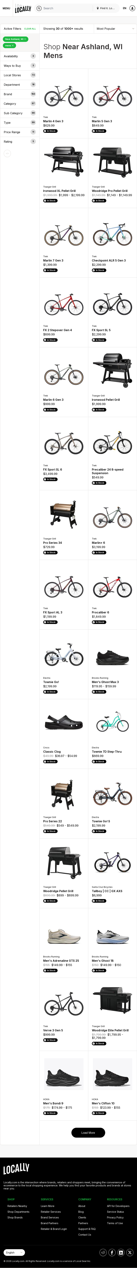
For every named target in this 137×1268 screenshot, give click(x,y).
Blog (81, 1211)
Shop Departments (18, 1211)
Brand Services (50, 1217)
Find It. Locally (107, 8)
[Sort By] (115, 28)
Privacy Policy (115, 1217)
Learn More (47, 1205)
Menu (6, 8)
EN (124, 8)
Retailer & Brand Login (54, 1228)
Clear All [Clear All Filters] (30, 28)
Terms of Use (115, 1223)
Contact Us (84, 1234)
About (81, 1205)
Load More (88, 1132)
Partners (83, 1223)
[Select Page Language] (14, 1252)
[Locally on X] (129, 1252)
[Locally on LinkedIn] (121, 1252)
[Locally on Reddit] (103, 1252)
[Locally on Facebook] (112, 1252)
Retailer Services (51, 1211)
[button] (19, 56)
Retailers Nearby (17, 1205)
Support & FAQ (87, 1228)
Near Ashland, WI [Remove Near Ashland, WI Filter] (15, 39)
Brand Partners (49, 1223)
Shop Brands (15, 1217)
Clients (82, 1217)
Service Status (115, 1211)
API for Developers (118, 1205)
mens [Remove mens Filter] (9, 45)
